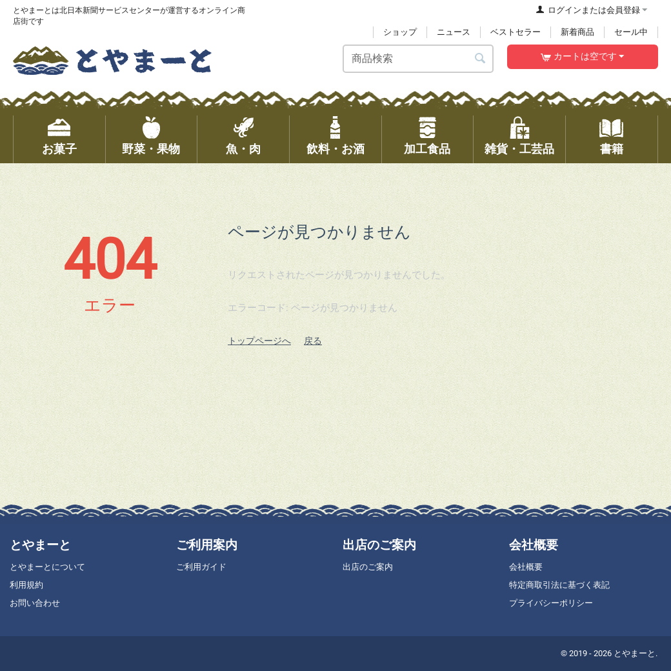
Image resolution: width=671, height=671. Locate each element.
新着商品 (577, 32)
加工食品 (427, 149)
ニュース (453, 32)
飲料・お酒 (335, 149)
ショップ (400, 32)
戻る (313, 341)
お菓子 (59, 149)
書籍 (611, 149)
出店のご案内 (368, 567)
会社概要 (526, 567)
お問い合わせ (35, 603)
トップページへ (259, 341)
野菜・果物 (151, 149)
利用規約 (26, 585)
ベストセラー (515, 32)
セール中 (631, 32)
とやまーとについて (47, 567)
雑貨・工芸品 (519, 149)
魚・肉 (243, 149)
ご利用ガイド (201, 567)
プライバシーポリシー (551, 603)
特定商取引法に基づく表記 (559, 585)
